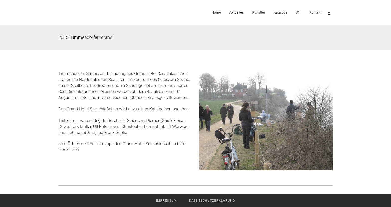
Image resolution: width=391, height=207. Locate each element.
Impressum (166, 200)
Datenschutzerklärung (212, 200)
